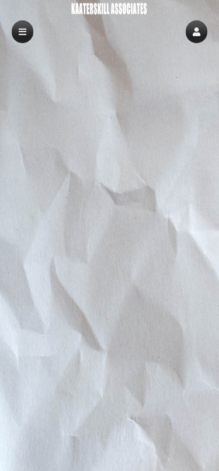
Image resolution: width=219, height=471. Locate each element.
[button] (196, 31)
